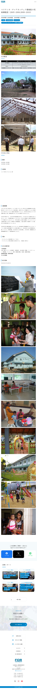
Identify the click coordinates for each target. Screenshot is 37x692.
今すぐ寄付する (18, 624)
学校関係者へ (18, 651)
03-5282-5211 (20, 673)
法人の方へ (18, 648)
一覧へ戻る (18, 599)
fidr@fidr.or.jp (20, 676)
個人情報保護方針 (18, 654)
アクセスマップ (18, 670)
